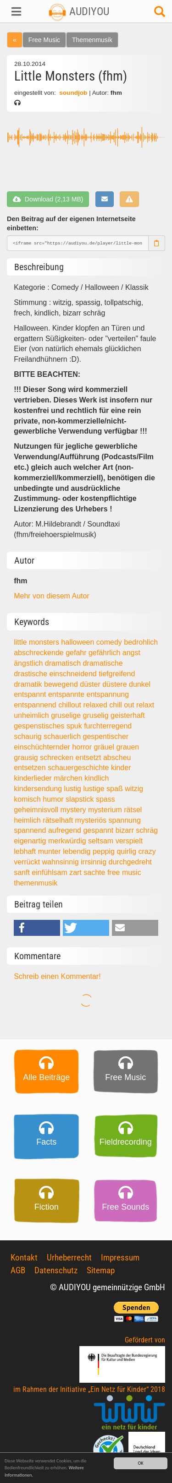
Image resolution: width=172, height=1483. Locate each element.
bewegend (62, 684)
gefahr (77, 653)
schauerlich (63, 736)
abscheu (117, 757)
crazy (147, 851)
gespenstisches (40, 726)
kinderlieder (34, 778)
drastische (31, 674)
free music (124, 872)
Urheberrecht (69, 1257)
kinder (121, 767)
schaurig (29, 736)
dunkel (139, 684)
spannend (31, 830)
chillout (70, 705)
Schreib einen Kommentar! (57, 976)
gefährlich (105, 653)
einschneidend (74, 674)
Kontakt (24, 1257)
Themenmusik (92, 39)
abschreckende (40, 653)
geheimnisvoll (37, 810)
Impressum (120, 1257)
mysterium (106, 810)
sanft (23, 872)
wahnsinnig (61, 862)
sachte (95, 872)
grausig (27, 757)
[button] (14, 11)
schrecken (57, 757)
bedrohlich (141, 642)
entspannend (36, 705)
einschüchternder (43, 747)
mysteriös (92, 820)
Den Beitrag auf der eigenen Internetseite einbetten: (71, 223)
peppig (105, 851)
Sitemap (101, 1270)
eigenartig (31, 841)
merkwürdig (68, 841)
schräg (147, 830)
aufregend (65, 830)
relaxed (96, 705)
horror (83, 747)
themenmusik (35, 883)
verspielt (129, 841)
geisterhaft (128, 715)
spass (105, 799)
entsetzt (89, 757)
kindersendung (39, 789)
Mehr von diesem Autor (51, 596)
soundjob (73, 92)
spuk (75, 726)
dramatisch (64, 663)
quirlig (127, 851)
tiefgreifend (117, 674)
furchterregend (108, 726)
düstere (115, 684)
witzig (134, 789)
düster (91, 684)
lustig (73, 789)
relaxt (145, 705)
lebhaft (26, 851)
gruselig (97, 715)
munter (50, 851)
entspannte (67, 694)
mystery (74, 810)
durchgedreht (130, 862)
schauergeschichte (79, 767)
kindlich (96, 778)
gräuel (105, 747)
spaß (115, 789)
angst (131, 653)
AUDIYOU (78, 11)
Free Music (44, 39)
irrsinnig (94, 862)
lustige (94, 789)
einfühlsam (50, 872)
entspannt (31, 694)
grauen (127, 747)
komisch (28, 799)
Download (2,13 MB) (48, 199)
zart (76, 872)
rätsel (133, 810)
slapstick (81, 799)
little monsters (37, 642)
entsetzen (31, 767)
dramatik (29, 684)
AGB (18, 1270)
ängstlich (29, 663)
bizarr (126, 830)
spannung (125, 820)
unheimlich (32, 715)
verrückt (28, 862)
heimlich (28, 820)
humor (54, 799)
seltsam (102, 841)
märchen (69, 778)
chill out (122, 705)
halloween (78, 642)
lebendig (78, 851)
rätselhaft (59, 820)
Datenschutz (56, 1270)
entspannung (108, 694)
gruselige (67, 715)
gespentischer (105, 736)
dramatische (102, 663)
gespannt (99, 830)
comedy (110, 642)
